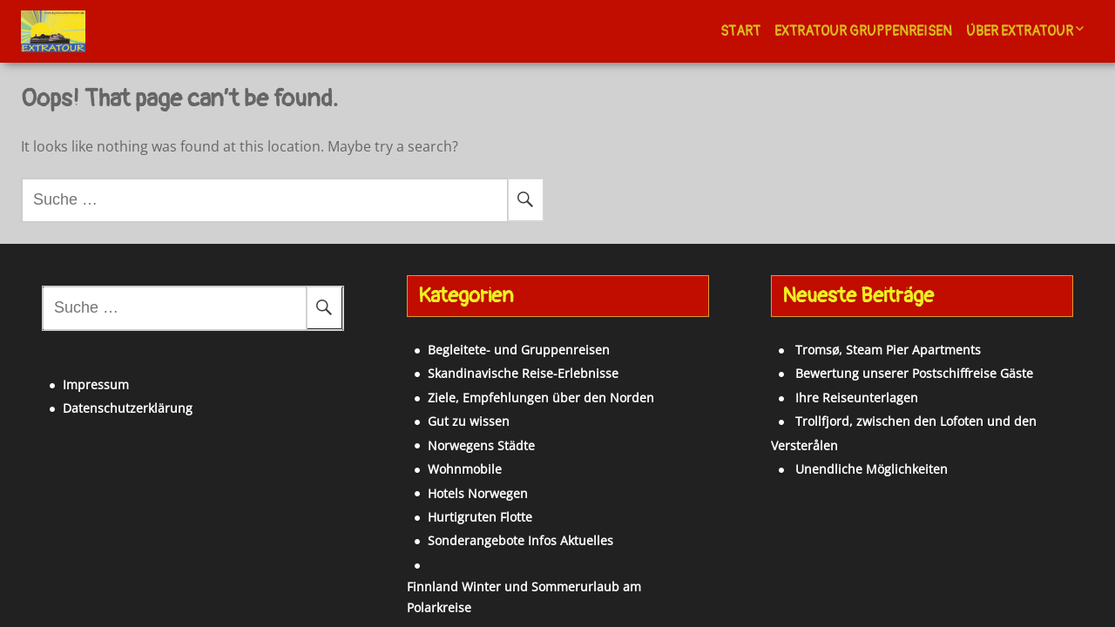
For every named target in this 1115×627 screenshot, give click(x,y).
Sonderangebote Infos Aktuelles (492, 540)
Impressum (67, 374)
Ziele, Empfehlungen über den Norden (512, 397)
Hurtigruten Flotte (451, 517)
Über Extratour (1019, 31)
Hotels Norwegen (449, 493)
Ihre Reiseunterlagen (828, 397)
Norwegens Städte (452, 445)
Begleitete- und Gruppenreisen (490, 349)
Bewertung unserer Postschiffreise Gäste (886, 373)
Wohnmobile (436, 469)
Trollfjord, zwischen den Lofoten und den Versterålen (923, 421)
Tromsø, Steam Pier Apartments (860, 349)
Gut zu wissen (440, 421)
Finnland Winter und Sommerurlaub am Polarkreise (550, 564)
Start (740, 31)
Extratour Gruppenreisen (863, 31)
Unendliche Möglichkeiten (843, 445)
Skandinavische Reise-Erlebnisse (494, 373)
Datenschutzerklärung (99, 397)
